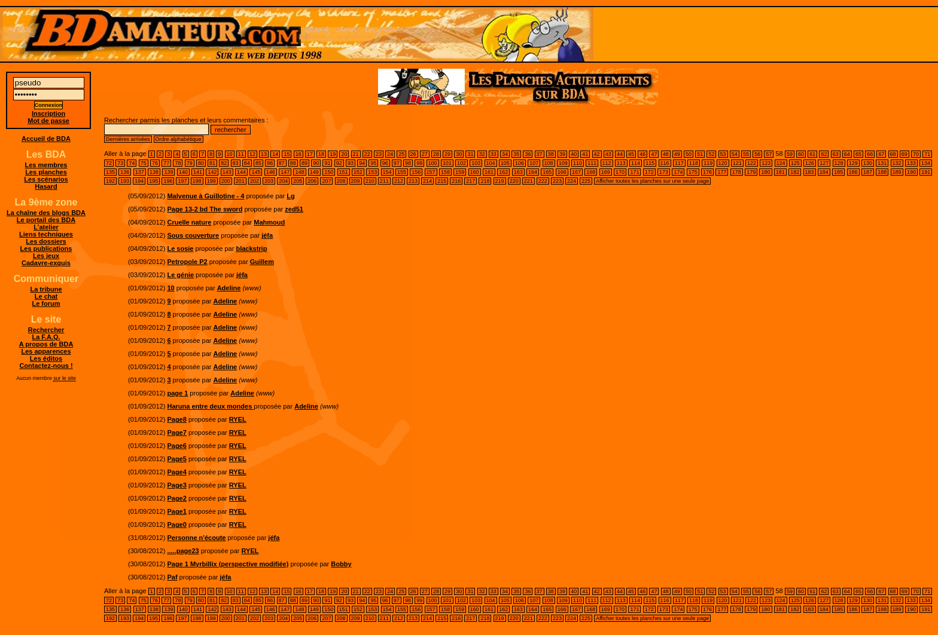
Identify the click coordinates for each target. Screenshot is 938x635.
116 (664, 163)
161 (489, 172)
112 (606, 163)
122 (751, 163)
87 (282, 163)
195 (153, 181)
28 (436, 154)
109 (563, 163)
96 (385, 163)
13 (264, 154)
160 (474, 172)
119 (708, 163)
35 (516, 154)
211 (384, 181)
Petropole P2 (187, 261)
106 (519, 163)
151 (343, 172)
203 (268, 181)
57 (769, 154)
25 (401, 154)
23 (379, 154)
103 (475, 163)
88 (293, 163)
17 (310, 154)
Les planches (46, 172)
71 (927, 154)
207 (326, 181)
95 (373, 163)
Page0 (176, 524)
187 (867, 172)
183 (809, 172)
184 (824, 172)
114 (635, 163)
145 (255, 172)
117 (679, 163)
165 (547, 172)
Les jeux (46, 255)
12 (252, 154)
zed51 (294, 209)
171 (634, 172)
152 (358, 172)
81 (212, 163)
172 (649, 172)
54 (735, 154)
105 (505, 163)
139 (168, 172)
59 (790, 154)
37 (540, 154)
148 (299, 172)
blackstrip (251, 248)
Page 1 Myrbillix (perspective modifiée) (227, 563)
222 (542, 181)
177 (721, 172)
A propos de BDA (46, 344)
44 (620, 154)
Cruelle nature (189, 222)
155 (401, 172)
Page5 (176, 458)
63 (836, 154)
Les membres (46, 164)
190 (911, 172)
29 (447, 154)
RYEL (237, 419)
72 (109, 163)
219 (499, 181)
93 (351, 163)
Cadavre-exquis (46, 262)
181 (780, 172)
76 (155, 163)
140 (183, 172)
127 (824, 163)
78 (178, 163)
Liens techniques (46, 234)
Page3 (176, 485)
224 (571, 181)
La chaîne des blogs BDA (46, 212)
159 (459, 172)
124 (780, 163)
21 (356, 154)
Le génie (180, 274)
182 (794, 172)
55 (746, 154)
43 (608, 154)
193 (124, 181)
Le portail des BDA (46, 219)
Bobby (341, 563)
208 (341, 181)
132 (897, 163)
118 (693, 163)
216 (456, 181)
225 (585, 181)
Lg (290, 196)
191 (925, 172)
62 (824, 154)
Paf (172, 577)
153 (372, 172)
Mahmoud (269, 222)
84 (247, 163)
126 (809, 163)
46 (642, 154)
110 (577, 163)
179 (751, 172)
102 (461, 163)
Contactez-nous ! (45, 365)
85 (258, 163)
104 (490, 163)
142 (212, 172)
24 (390, 154)
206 (311, 181)
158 (445, 172)
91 (327, 163)
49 (677, 154)
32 (482, 154)
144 (241, 172)
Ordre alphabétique (179, 139)
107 (533, 163)
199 (211, 181)
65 (858, 154)
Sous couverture (193, 235)
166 (562, 172)
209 (355, 181)
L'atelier (46, 227)
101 (447, 163)
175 (693, 172)
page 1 (177, 393)
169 (605, 172)
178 (736, 172)
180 (765, 172)
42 (597, 154)
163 (518, 172)
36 (528, 154)
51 (700, 154)
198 (197, 181)
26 (413, 154)
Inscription (48, 113)
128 (839, 163)
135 (110, 172)
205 (297, 181)
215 (441, 181)
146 (270, 172)
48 (666, 154)
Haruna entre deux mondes (210, 406)
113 (621, 163)
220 (514, 181)
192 (110, 181)
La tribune (46, 289)
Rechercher (46, 329)
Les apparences (46, 351)
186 (853, 172)
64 (847, 154)
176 (707, 172)
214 (427, 181)
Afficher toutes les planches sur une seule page (652, 181)
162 (503, 172)
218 (484, 181)
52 (711, 154)
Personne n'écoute (196, 537)
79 (190, 163)
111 (591, 163)
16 (299, 154)
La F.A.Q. (46, 336)
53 (723, 154)
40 (574, 154)
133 (911, 163)
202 (254, 181)
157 (431, 172)
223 (557, 181)
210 (370, 181)
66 (870, 154)
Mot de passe (48, 120)
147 (285, 172)
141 (197, 172)
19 (333, 154)
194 (139, 181)
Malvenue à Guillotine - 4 (205, 196)
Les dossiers (46, 241)
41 (585, 154)
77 (166, 163)
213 (413, 181)
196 (167, 181)
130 (867, 163)
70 (916, 154)
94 (362, 163)
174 (678, 172)
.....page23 (183, 550)
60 (801, 154)
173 (663, 172)
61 (812, 154)
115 (649, 163)
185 (838, 172)
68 (893, 154)
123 (766, 163)
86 (270, 163)
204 (283, 181)
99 (419, 163)
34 (505, 154)
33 (494, 154)
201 (240, 181)
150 (328, 172)
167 (576, 172)
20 (344, 154)
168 (590, 172)
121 (737, 163)
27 (425, 154)
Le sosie (180, 248)
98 (408, 163)
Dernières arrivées (128, 139)
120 (722, 163)
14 (275, 154)
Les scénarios (46, 179)
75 (144, 163)
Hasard (46, 186)
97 (397, 163)
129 (853, 163)
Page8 (176, 419)
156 (416, 172)
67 (881, 154)
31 (470, 154)
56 (757, 154)
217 (470, 181)
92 (339, 163)
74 (132, 163)
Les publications (46, 248)
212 (398, 181)
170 (620, 172)
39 (562, 154)
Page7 (176, 432)
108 (548, 163)
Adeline (229, 288)
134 (925, 163)
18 (321, 154)
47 (654, 154)
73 (120, 163)
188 (882, 172)
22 (367, 154)
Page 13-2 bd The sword (204, 209)
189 (897, 172)
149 (314, 172)
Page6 (176, 445)
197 (182, 181)
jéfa (267, 235)
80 (201, 163)
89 (304, 163)
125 (795, 163)
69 (904, 154)
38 (551, 154)
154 (387, 172)
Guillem (262, 261)
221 (528, 181)
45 (631, 154)
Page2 (176, 498)
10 (230, 154)
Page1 (176, 511)
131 (882, 163)
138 (154, 172)
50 (689, 154)
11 (241, 154)
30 (459, 154)
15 (287, 154)
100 (432, 163)
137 (139, 172)
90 (316, 163)
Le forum (46, 303)
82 (224, 163)
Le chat (46, 296)
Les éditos (46, 358)
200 (225, 181)
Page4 (176, 472)
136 (124, 172)
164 (532, 172)
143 (227, 172)
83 (236, 163)
